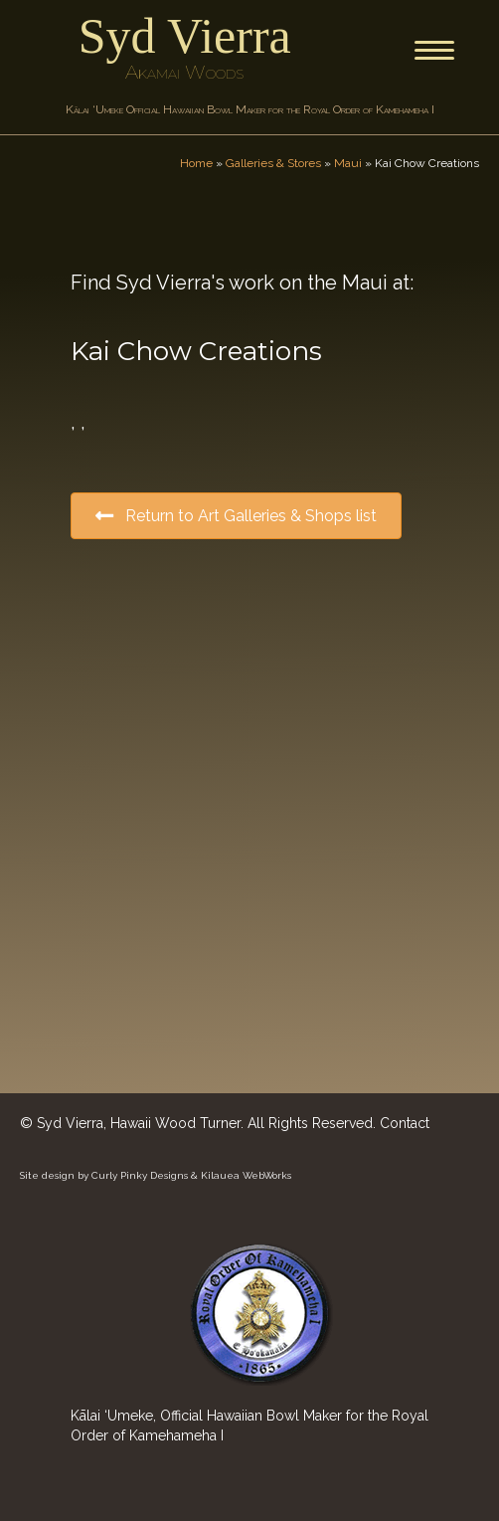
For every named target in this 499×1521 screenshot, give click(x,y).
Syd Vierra (185, 36)
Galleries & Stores (273, 163)
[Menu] (434, 51)
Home (196, 163)
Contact (404, 1123)
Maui (348, 163)
